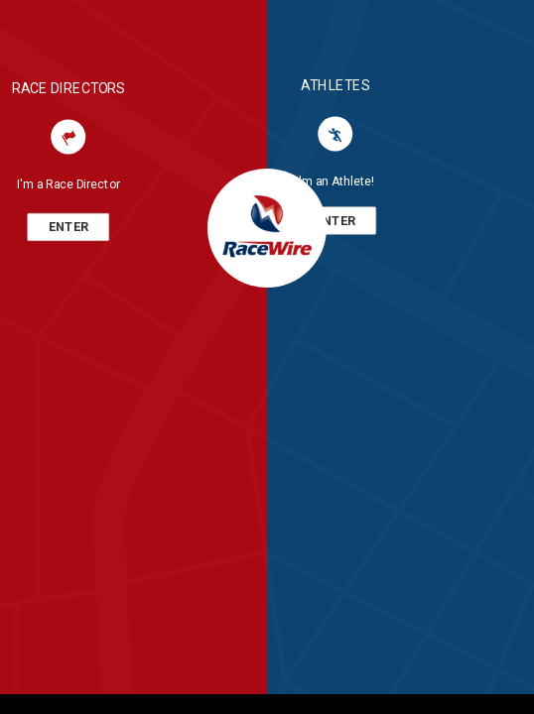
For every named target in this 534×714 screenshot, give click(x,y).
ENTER (68, 226)
